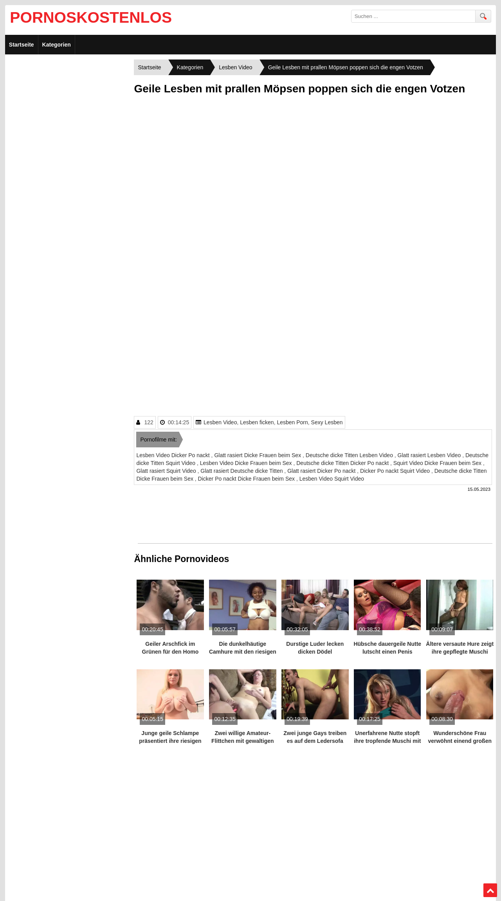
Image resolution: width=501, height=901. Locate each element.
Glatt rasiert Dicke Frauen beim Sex (258, 455)
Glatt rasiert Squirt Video (166, 471)
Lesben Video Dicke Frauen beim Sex (247, 463)
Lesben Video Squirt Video (331, 479)
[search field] (413, 16)
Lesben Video (220, 422)
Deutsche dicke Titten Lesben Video (350, 455)
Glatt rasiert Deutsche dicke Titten (242, 471)
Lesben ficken (257, 422)
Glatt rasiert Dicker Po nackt (322, 471)
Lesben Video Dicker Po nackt (173, 455)
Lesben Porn (292, 422)
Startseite (21, 44)
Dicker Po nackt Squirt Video (395, 471)
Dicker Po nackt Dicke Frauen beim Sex (247, 479)
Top (490, 890)
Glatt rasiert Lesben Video (430, 455)
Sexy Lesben (327, 422)
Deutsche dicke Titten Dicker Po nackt (343, 463)
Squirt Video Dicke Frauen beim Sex (438, 463)
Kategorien (56, 44)
